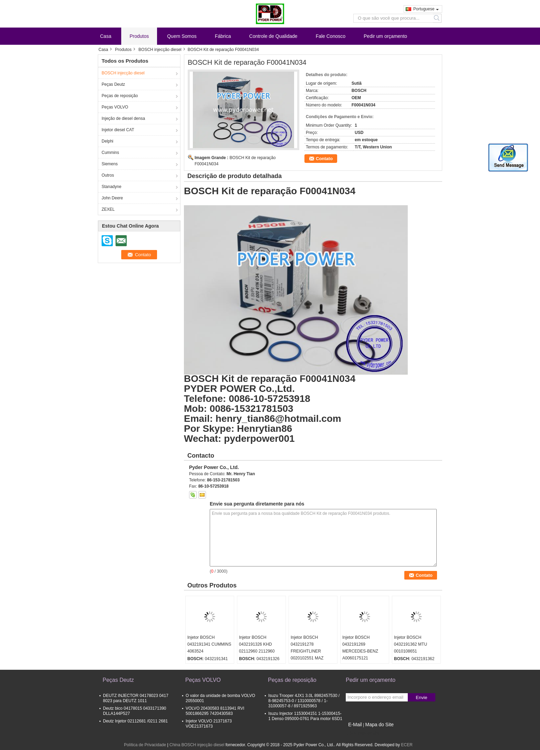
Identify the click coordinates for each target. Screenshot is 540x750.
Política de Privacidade (145, 744)
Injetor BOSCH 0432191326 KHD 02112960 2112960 (256, 644)
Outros (108, 175)
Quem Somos (182, 36)
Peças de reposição (120, 95)
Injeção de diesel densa (123, 118)
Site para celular (363, 733)
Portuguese (426, 9)
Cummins (110, 152)
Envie (421, 697)
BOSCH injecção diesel (159, 49)
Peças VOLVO (115, 107)
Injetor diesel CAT (118, 129)
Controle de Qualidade (273, 36)
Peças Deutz (113, 84)
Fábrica (223, 36)
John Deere (112, 198)
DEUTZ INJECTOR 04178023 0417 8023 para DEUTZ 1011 (135, 698)
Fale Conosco (330, 36)
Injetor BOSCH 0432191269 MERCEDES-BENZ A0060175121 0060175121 (360, 651)
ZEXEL (108, 209)
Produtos (139, 36)
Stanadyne (111, 186)
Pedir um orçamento (385, 36)
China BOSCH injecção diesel (196, 744)
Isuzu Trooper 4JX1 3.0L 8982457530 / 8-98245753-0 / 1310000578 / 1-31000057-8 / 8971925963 (304, 700)
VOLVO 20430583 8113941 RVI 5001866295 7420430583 (215, 711)
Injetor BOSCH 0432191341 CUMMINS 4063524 (209, 644)
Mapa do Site (379, 724)
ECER (407, 744)
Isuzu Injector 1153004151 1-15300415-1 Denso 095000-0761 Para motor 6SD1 (305, 716)
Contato (324, 158)
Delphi (107, 141)
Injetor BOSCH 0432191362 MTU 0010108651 (410, 644)
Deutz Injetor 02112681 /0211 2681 (135, 721)
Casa (106, 36)
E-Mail (355, 724)
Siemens (110, 164)
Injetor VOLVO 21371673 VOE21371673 (209, 724)
